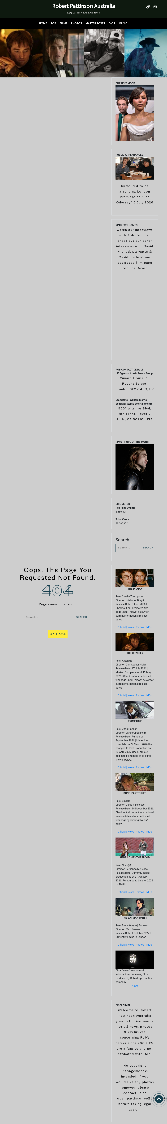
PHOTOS (76, 23)
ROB (53, 23)
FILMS (63, 23)
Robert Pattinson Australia (83, 6)
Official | (123, 627)
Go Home (58, 634)
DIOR (112, 23)
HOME (43, 23)
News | (132, 627)
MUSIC (123, 23)
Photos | (141, 627)
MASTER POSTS (95, 23)
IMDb (149, 627)
